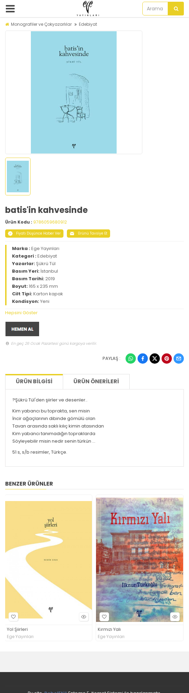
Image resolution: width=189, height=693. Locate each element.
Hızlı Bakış (82, 617)
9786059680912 (50, 222)
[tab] (94, 313)
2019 (50, 278)
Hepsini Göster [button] (21, 312)
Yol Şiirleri (17, 630)
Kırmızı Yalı (109, 630)
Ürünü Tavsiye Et (88, 233)
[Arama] (176, 8)
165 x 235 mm (43, 286)
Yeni (44, 301)
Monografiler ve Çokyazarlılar (41, 24)
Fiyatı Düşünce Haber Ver (34, 233)
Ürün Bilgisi (34, 381)
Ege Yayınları (45, 248)
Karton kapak (48, 294)
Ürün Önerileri (96, 381)
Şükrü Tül (46, 263)
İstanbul (49, 271)
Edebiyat (88, 24)
